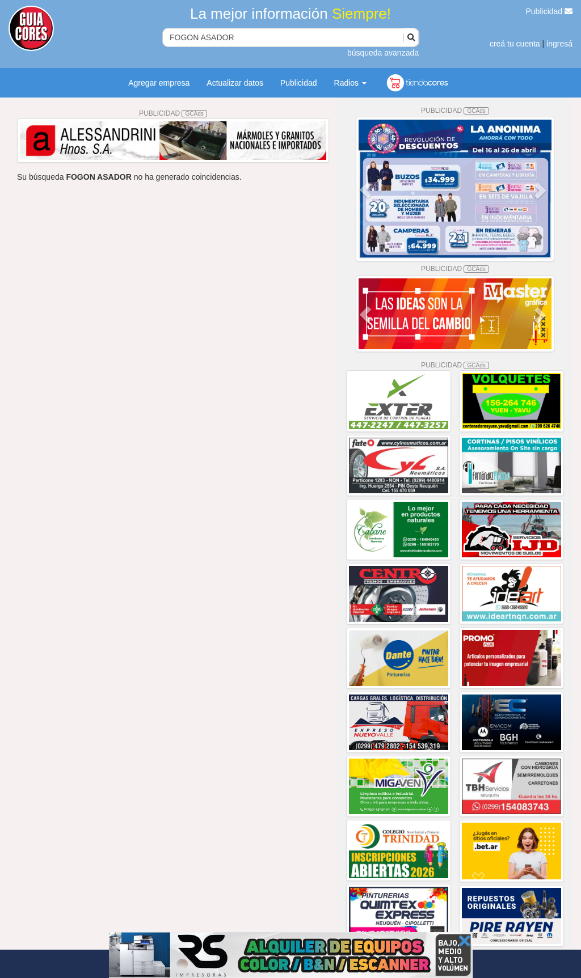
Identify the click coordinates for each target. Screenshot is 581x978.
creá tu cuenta (515, 43)
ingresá (559, 43)
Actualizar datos (235, 82)
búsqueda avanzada (383, 52)
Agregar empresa (159, 82)
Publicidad (549, 11)
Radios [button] (350, 82)
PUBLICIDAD (173, 113)
